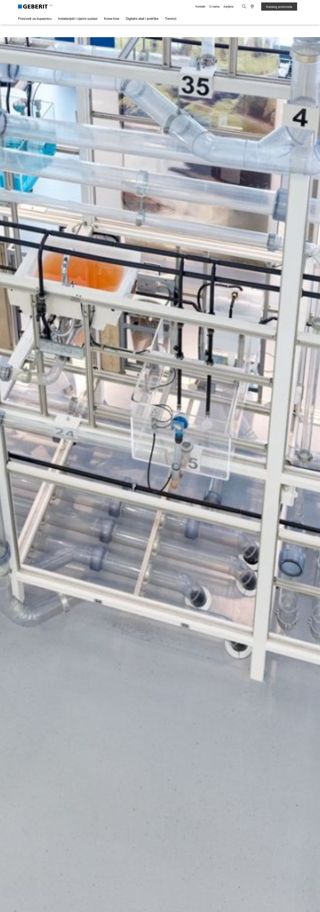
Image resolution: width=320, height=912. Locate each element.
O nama (214, 6)
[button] (244, 6)
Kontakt (200, 6)
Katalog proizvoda (279, 7)
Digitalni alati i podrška (142, 18)
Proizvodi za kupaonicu (35, 18)
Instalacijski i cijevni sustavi (78, 18)
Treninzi (170, 18)
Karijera (228, 6)
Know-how (111, 18)
